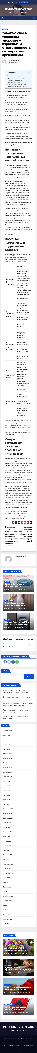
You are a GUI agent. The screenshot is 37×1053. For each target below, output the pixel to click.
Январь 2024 (7, 758)
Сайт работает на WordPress (12, 1038)
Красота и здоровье (10, 945)
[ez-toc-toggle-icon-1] (28, 73)
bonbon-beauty (16, 60)
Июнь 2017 (6, 905)
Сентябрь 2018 (8, 896)
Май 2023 (6, 795)
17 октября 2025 (11, 972)
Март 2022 (6, 859)
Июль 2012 (6, 924)
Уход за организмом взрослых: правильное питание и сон (16, 85)
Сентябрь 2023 (8, 777)
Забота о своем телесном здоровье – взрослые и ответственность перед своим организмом (16, 44)
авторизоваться (8, 646)
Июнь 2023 (7, 790)
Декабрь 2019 (7, 887)
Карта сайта (29, 1045)
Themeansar (18, 1041)
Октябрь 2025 (8, 731)
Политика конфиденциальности (18, 1049)
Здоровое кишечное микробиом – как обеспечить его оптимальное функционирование (25, 534)
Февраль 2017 (7, 919)
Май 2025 (6, 749)
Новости (5, 29)
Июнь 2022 (7, 845)
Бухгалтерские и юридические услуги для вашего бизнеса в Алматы (18, 969)
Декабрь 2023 (8, 763)
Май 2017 (6, 910)
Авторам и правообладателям (17, 1045)
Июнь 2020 (7, 878)
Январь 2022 (7, 868)
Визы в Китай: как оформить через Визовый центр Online (16, 586)
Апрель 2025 (7, 754)
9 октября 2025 (11, 1012)
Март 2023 (6, 804)
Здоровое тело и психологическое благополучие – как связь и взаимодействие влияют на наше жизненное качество (11, 536)
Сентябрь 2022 (8, 832)
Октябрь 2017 (7, 901)
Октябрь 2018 (7, 891)
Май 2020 (6, 882)
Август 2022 (7, 836)
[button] (31, 18)
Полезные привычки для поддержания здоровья (14, 81)
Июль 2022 (7, 841)
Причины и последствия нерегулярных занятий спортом (16, 77)
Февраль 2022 (8, 864)
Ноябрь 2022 (7, 822)
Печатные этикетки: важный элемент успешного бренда (15, 1009)
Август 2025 (7, 735)
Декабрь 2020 (8, 873)
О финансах (8, 965)
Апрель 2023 (7, 800)
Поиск (5, 671)
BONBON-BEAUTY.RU (18, 8)
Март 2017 (6, 914)
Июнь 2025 (7, 744)
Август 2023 (7, 781)
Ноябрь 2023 (7, 767)
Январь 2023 (7, 813)
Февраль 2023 (8, 809)
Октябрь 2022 (8, 827)
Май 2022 (6, 850)
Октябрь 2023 (8, 772)
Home (6, 1045)
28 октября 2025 (11, 953)
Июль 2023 (7, 786)
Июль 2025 (7, 740)
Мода (6, 600)
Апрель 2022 (7, 855)
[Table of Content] (29, 72)
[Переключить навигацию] (17, 17)
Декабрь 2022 (8, 818)
